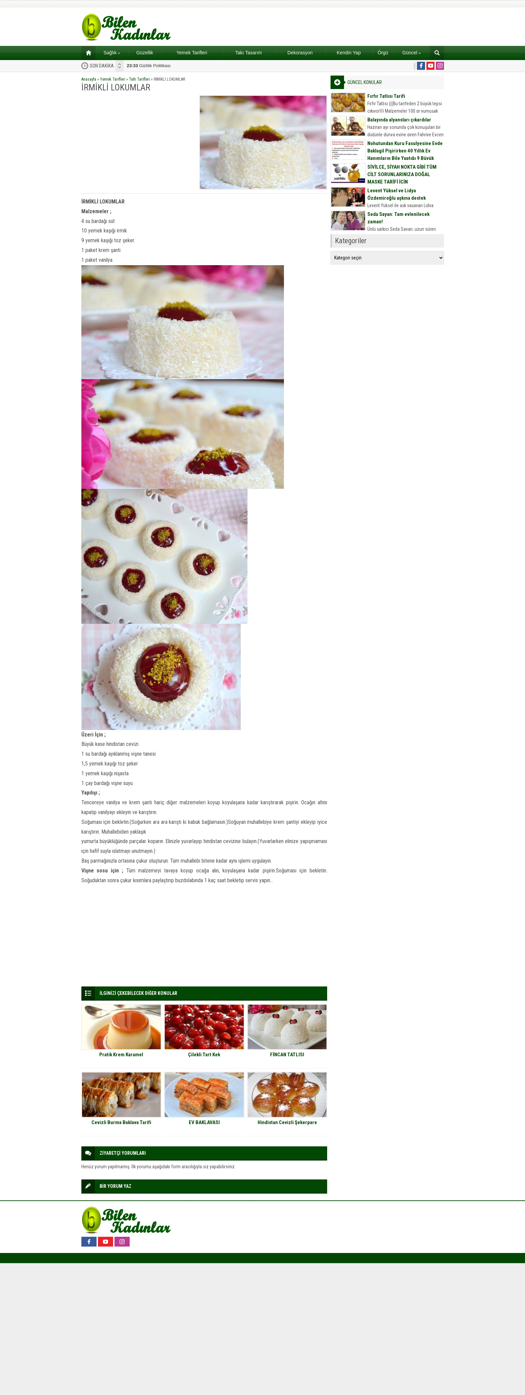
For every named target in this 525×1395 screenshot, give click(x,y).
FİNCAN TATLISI (287, 1055)
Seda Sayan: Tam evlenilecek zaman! (398, 218)
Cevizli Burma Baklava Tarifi (121, 1122)
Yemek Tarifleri (191, 52)
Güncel (411, 52)
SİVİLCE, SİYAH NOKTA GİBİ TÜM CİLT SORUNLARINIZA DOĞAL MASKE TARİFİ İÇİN (402, 174)
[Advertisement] (138, 142)
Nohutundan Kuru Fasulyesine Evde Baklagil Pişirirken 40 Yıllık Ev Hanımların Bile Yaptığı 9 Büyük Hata (405, 154)
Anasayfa (88, 79)
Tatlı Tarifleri (139, 79)
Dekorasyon (300, 52)
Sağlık (111, 52)
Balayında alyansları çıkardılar (399, 120)
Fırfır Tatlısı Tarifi (386, 96)
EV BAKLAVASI (204, 1122)
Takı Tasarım (248, 52)
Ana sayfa (86, 52)
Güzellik (144, 52)
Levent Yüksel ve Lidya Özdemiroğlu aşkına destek (396, 194)
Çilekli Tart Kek (204, 1055)
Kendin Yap (349, 52)
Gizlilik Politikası (149, 65)
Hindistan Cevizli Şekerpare (287, 1122)
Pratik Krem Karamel (121, 1055)
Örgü (383, 52)
